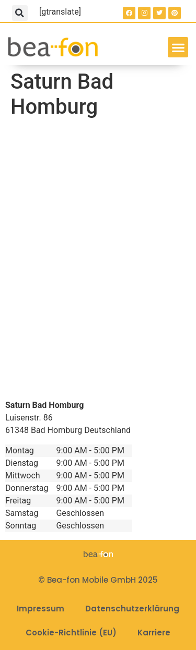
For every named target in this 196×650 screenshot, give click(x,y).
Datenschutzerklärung (132, 608)
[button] (20, 13)
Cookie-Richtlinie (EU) (71, 632)
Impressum (40, 608)
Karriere (153, 632)
